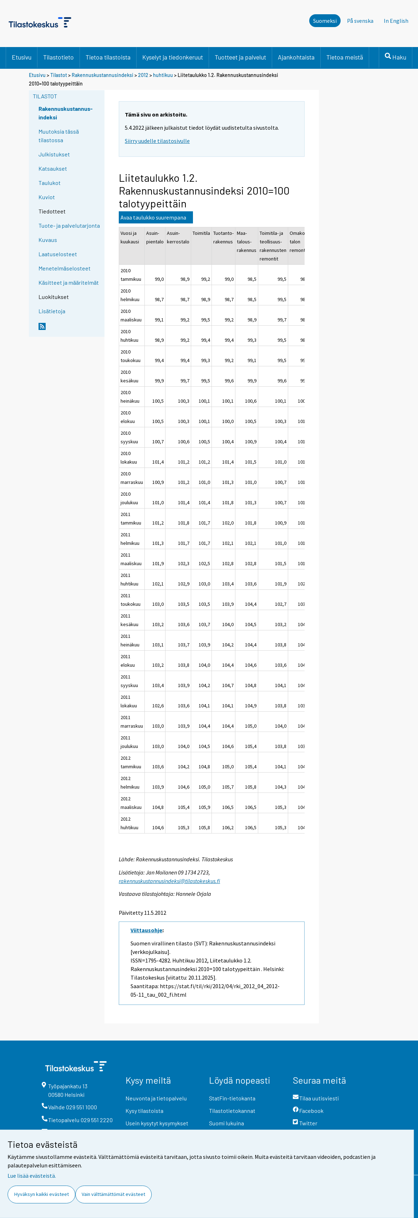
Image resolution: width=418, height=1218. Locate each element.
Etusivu (21, 57)
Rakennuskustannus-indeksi (66, 112)
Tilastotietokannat (232, 1110)
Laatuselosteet (58, 254)
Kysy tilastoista (144, 1110)
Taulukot (50, 182)
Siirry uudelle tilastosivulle (157, 140)
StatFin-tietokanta (232, 1098)
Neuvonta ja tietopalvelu (156, 1098)
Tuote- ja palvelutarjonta (69, 225)
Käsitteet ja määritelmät (69, 282)
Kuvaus (48, 239)
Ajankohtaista (296, 57)
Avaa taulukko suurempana (153, 217)
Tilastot (58, 75)
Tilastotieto (58, 57)
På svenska (360, 20)
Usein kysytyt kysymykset (157, 1123)
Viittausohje (146, 930)
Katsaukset (53, 168)
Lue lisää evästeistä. (31, 1175)
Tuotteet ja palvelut (240, 57)
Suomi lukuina (226, 1123)
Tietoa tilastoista (108, 57)
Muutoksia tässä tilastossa (59, 135)
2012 (143, 75)
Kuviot (47, 196)
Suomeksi (325, 20)
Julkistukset (54, 154)
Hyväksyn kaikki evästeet (41, 1194)
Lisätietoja (52, 311)
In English (396, 20)
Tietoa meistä (344, 57)
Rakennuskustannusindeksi (102, 75)
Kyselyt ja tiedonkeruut (172, 57)
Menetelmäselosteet (65, 268)
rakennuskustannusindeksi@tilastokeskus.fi (169, 880)
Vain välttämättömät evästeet (113, 1194)
